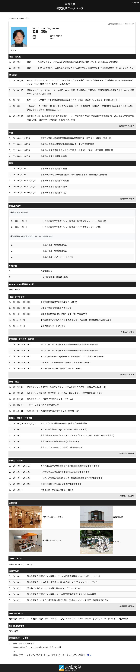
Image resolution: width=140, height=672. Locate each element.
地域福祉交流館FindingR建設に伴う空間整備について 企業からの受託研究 (73, 356)
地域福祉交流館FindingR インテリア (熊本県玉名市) (64, 429)
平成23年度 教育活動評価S (55, 250)
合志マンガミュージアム (52, 517)
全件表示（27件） (127, 125)
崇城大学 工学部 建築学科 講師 (54, 186)
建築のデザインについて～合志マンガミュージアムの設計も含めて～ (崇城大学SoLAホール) (66, 387)
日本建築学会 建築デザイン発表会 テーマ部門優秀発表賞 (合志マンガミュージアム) (63, 576)
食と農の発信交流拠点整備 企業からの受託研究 (61, 368)
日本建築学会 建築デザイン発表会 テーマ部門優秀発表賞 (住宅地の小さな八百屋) (62, 594)
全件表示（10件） (127, 606)
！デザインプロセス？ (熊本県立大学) (43, 405)
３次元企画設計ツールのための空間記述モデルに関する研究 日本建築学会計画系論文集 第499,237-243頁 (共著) (86, 68)
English (135, 2)
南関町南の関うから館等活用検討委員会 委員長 (61, 483)
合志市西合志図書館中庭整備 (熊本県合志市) (60, 441)
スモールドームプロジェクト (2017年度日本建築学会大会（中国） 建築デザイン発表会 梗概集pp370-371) (73, 100)
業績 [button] (12, 50)
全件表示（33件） (127, 453)
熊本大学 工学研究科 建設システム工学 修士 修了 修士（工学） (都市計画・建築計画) (77, 150)
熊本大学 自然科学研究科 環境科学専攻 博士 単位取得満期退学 (67, 144)
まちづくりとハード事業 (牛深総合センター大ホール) (50, 399)
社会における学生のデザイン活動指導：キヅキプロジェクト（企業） (72, 227)
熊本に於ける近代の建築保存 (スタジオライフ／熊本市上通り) (53, 411)
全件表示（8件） (127, 198)
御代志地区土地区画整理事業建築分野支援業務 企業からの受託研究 (69, 344)
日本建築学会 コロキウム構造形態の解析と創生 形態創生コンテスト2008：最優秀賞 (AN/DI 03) (68, 600)
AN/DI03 (117, 541)
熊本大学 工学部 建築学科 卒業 (54, 156)
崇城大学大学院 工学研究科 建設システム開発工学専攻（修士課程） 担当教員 (74, 174)
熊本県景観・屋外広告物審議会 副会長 (57, 489)
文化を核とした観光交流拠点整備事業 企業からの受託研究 (66, 362)
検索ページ (13, 18)
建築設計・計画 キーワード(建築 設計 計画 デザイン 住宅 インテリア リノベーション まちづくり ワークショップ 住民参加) (68, 618)
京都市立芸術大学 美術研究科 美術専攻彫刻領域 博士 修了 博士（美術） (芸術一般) (76, 138)
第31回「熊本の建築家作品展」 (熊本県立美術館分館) (64, 423)
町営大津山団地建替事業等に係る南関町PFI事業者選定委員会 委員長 (70, 465)
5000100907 (14, 289)
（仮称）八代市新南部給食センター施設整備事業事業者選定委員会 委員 (71, 477)
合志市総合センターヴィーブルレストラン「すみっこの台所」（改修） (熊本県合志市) (77, 435)
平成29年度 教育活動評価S (55, 244)
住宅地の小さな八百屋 (52, 540)
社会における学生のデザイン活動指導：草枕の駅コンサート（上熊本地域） (75, 221)
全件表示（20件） (127, 495)
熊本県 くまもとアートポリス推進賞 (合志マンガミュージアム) (54, 588)
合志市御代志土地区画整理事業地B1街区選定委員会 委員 (65, 471)
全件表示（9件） (127, 332)
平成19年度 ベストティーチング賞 (58, 256)
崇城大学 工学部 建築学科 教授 (54, 168)
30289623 (13, 631)
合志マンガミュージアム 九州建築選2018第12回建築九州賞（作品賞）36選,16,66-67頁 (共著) (78, 61)
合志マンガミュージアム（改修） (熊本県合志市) (61, 447)
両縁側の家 (118, 517)
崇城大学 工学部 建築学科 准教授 (55, 180)
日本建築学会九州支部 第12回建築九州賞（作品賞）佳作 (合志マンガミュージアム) (62, 582)
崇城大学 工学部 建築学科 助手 (54, 192)
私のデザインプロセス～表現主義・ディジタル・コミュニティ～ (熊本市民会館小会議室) (65, 393)
